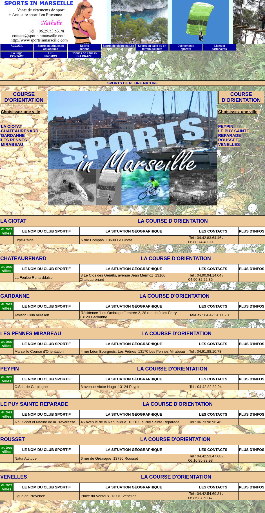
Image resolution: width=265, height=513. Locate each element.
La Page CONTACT (17, 55)
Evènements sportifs (186, 47)
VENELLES (14, 477)
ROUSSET (12, 439)
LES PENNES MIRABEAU (30, 333)
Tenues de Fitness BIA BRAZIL (84, 55)
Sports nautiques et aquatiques (50, 47)
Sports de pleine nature (118, 45)
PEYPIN (9, 369)
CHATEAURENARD (23, 258)
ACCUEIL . (17, 47)
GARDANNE (15, 296)
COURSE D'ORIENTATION (23, 97)
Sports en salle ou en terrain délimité (152, 47)
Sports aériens (84, 47)
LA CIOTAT (13, 221)
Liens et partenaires (220, 47)
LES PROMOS (50, 55)
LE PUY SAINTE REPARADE (34, 404)
